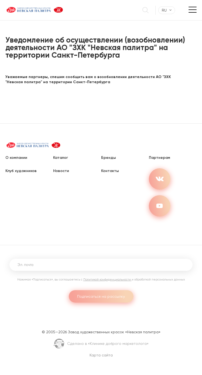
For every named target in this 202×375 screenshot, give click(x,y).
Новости (61, 171)
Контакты (110, 171)
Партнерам (159, 157)
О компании (16, 157)
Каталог (60, 157)
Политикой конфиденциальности (107, 279)
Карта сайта (101, 355)
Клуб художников (21, 171)
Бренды (108, 157)
